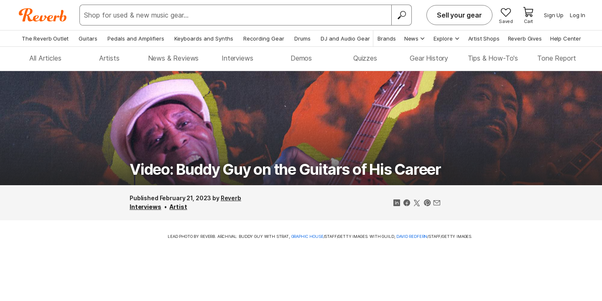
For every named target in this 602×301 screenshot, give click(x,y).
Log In (577, 15)
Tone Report (556, 58)
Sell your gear (459, 15)
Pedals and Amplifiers (135, 38)
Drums (302, 38)
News (415, 38)
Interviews (237, 58)
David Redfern (411, 236)
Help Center (565, 38)
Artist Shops (484, 38)
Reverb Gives (525, 38)
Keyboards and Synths (203, 38)
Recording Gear (263, 38)
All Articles (45, 58)
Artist (178, 206)
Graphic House (307, 236)
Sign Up (554, 15)
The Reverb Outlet (45, 38)
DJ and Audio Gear (345, 38)
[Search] (401, 15)
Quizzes (365, 58)
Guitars (88, 38)
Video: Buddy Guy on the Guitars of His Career (285, 169)
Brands (387, 38)
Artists (109, 58)
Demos (301, 58)
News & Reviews (173, 58)
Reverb (231, 198)
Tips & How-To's (493, 58)
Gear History (429, 58)
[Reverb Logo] (43, 15)
